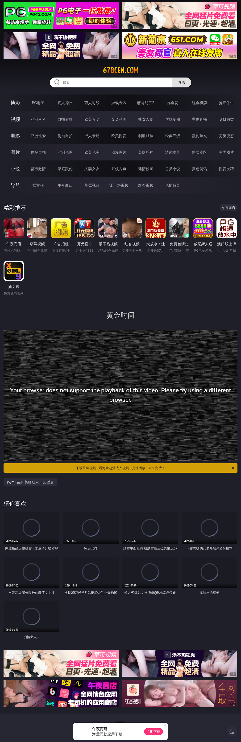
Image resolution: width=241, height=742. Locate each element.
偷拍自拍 (65, 135)
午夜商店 (65, 185)
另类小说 (172, 168)
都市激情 (38, 168)
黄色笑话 (199, 168)
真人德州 (65, 102)
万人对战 (92, 102)
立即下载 (153, 731)
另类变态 (226, 135)
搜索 (182, 82)
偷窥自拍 (38, 152)
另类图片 (226, 152)
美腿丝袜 (145, 152)
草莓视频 (92, 185)
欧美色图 (92, 152)
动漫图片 (118, 152)
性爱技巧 (226, 168)
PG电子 (38, 102)
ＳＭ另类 (226, 119)
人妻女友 (92, 168)
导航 (15, 185)
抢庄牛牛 (226, 102)
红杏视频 (145, 185)
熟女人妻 (145, 119)
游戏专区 (118, 102)
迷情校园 (145, 168)
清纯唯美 (172, 152)
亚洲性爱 (38, 135)
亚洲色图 (65, 152)
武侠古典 (118, 168)
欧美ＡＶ (92, 119)
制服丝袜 (145, 135)
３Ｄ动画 (118, 119)
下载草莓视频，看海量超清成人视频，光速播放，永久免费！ (155, 468)
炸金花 (172, 102)
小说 (15, 168)
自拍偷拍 (65, 119)
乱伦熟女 (199, 135)
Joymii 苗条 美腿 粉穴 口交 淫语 (30, 482)
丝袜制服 (172, 119)
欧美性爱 (118, 135)
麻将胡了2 (145, 102)
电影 (15, 135)
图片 (15, 152)
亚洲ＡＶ (38, 119)
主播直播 (199, 119)
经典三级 (172, 135)
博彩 (15, 102)
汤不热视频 (118, 185)
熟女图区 (199, 152)
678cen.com (120, 70)
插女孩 (38, 185)
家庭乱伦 (65, 168)
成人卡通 (92, 135)
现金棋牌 (199, 102)
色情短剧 (172, 185)
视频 (15, 119)
